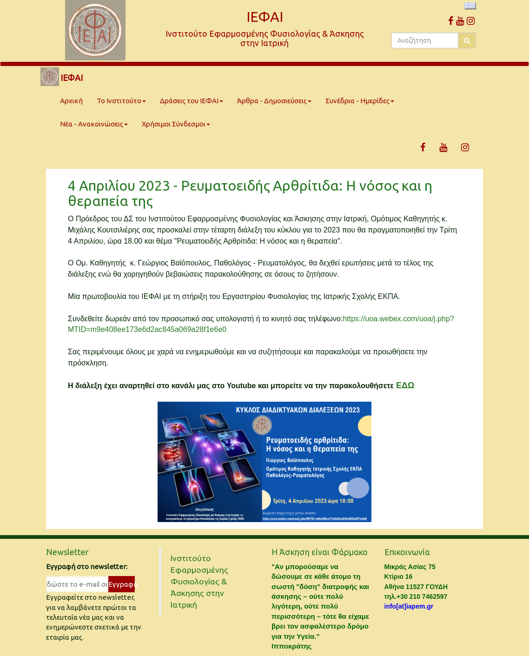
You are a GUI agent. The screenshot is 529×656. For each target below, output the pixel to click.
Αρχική (71, 101)
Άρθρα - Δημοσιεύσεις (274, 101)
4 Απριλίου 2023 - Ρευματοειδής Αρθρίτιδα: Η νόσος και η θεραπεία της (250, 193)
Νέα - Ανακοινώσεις (94, 124)
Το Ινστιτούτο (121, 101)
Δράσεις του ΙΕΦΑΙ (191, 101)
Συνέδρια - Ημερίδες (359, 101)
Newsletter (67, 552)
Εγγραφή (121, 584)
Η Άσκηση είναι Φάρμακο (319, 552)
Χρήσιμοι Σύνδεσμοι (176, 124)
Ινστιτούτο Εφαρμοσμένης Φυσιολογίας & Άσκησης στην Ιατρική (199, 581)
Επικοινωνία (407, 552)
